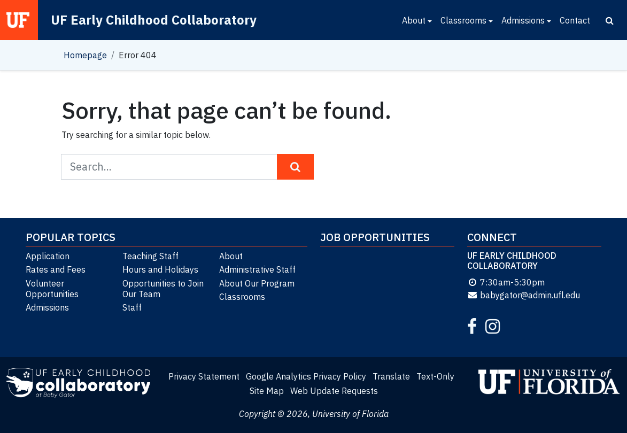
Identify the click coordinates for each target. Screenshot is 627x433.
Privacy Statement (203, 376)
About (413, 20)
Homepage (85, 55)
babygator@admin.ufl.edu (523, 295)
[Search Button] (295, 167)
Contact (575, 20)
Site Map (267, 390)
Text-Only (435, 376)
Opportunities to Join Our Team (163, 288)
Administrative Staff (257, 269)
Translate (391, 376)
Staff (132, 307)
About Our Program (257, 283)
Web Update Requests (334, 390)
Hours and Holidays (160, 269)
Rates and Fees (56, 269)
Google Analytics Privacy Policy (306, 376)
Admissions (523, 20)
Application (47, 256)
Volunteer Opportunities (52, 288)
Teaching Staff (150, 256)
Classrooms (463, 20)
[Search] (610, 20)
